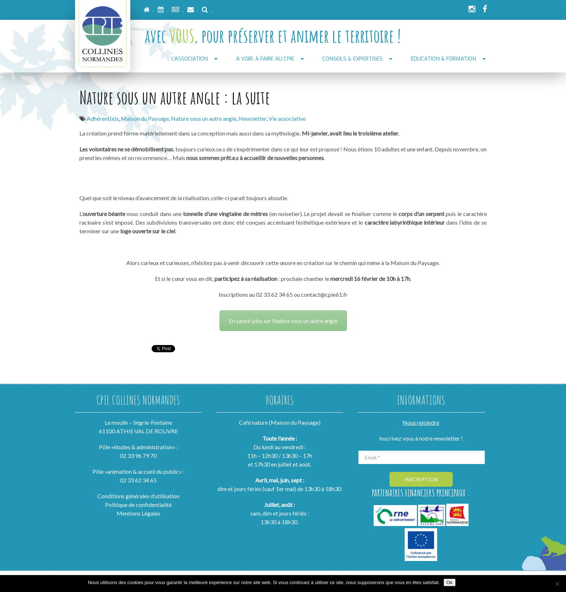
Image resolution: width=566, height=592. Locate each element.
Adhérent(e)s (103, 118)
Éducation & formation (443, 58)
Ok (450, 582)
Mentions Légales (138, 513)
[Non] (557, 583)
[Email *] (422, 457)
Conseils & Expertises (352, 58)
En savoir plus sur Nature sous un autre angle (283, 313)
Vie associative (287, 118)
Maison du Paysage (145, 118)
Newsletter (252, 118)
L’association (189, 58)
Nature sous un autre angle (203, 118)
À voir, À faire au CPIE (265, 58)
